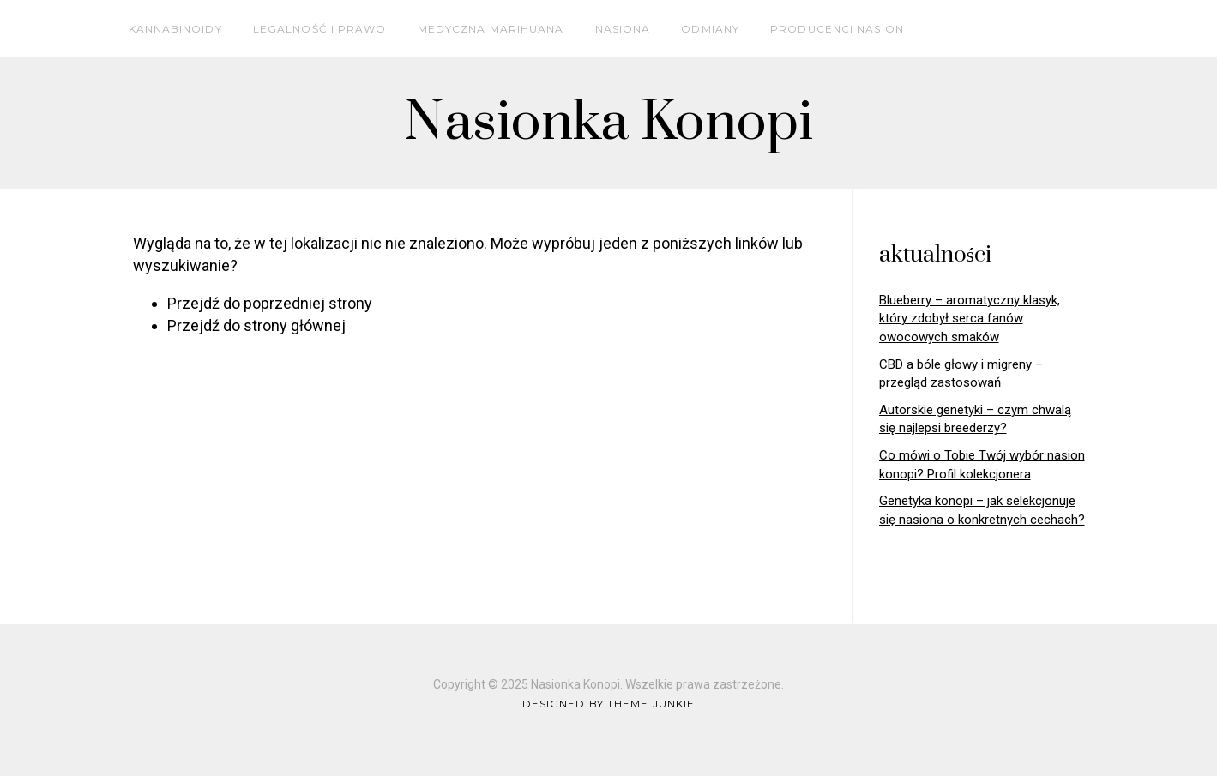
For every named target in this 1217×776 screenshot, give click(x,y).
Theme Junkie (651, 703)
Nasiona (623, 28)
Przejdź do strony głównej (256, 325)
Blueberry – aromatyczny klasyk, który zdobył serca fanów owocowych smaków (969, 318)
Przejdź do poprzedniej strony (269, 303)
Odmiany (710, 28)
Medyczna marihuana (491, 28)
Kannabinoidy (175, 28)
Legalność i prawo (320, 28)
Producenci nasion (837, 28)
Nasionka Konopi (608, 123)
